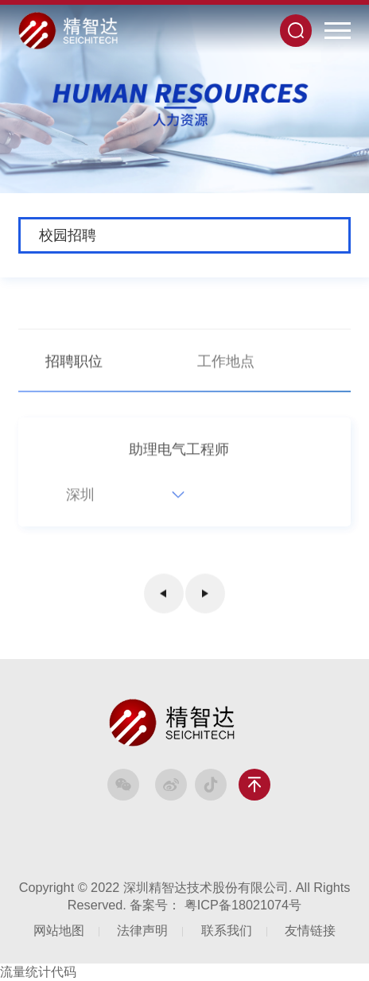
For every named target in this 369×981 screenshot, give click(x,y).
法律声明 (142, 930)
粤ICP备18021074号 (242, 905)
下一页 (205, 595)
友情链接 (310, 930)
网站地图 (58, 930)
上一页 (164, 595)
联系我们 (226, 930)
